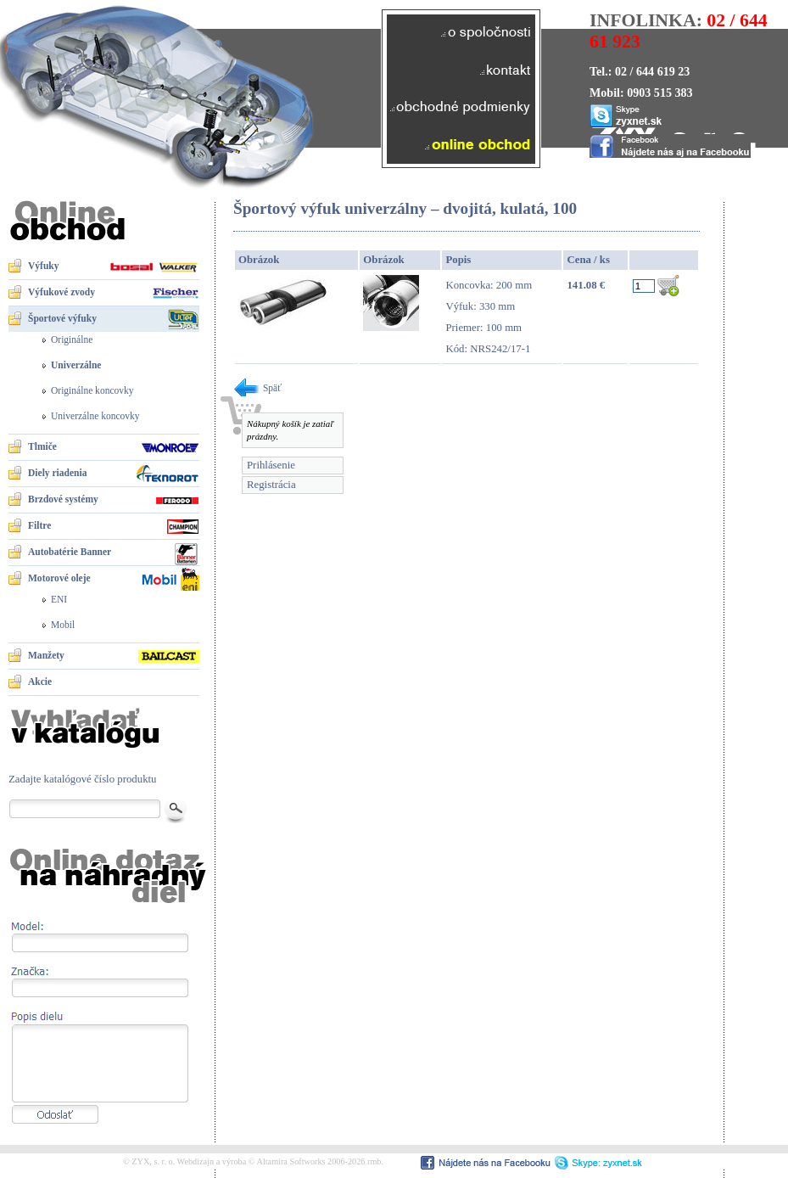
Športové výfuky (62, 318)
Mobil (63, 625)
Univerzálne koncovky (95, 416)
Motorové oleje (59, 578)
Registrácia (271, 485)
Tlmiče (42, 446)
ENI (59, 599)
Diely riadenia (57, 473)
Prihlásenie (271, 465)
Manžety (46, 655)
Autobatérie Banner (69, 552)
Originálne (71, 339)
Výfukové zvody (61, 292)
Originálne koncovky (92, 390)
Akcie (40, 681)
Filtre (39, 525)
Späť (257, 388)
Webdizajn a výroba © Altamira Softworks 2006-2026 (271, 1161)
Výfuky (43, 266)
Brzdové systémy (63, 499)
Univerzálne (76, 365)
